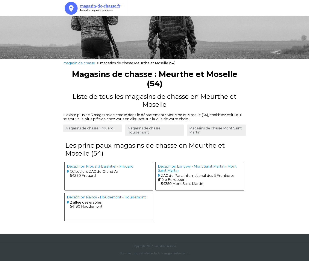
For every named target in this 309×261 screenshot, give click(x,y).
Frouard (89, 176)
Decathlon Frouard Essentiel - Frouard (100, 166)
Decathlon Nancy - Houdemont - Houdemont (106, 197)
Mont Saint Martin (188, 184)
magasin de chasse (79, 63)
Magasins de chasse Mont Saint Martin (215, 130)
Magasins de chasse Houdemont (144, 130)
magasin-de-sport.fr (177, 253)
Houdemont (92, 206)
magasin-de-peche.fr (147, 253)
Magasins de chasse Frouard (89, 128)
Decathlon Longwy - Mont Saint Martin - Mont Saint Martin (197, 168)
